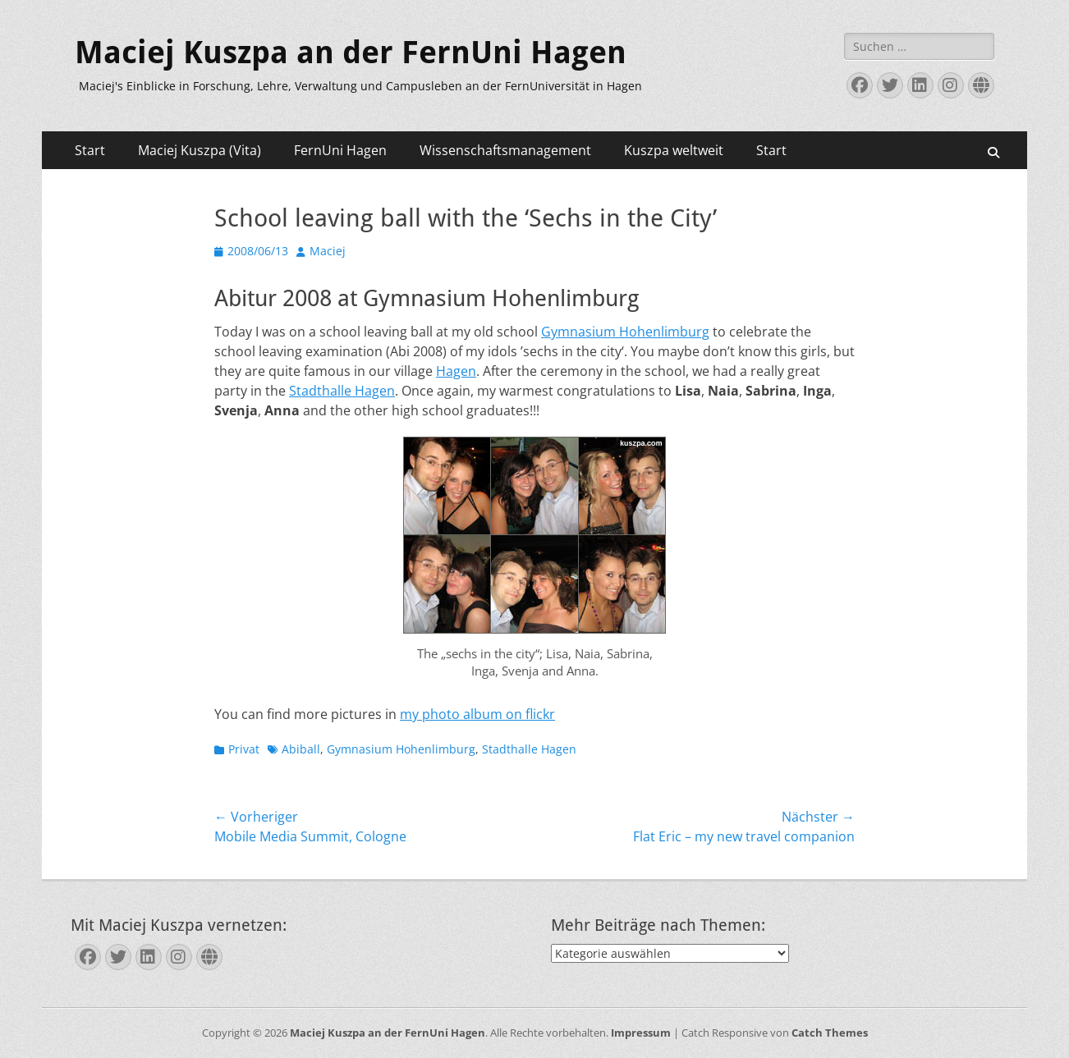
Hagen (456, 371)
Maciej (328, 251)
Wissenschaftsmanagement (505, 150)
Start (90, 150)
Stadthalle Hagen (342, 391)
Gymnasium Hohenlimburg (625, 332)
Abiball (301, 749)
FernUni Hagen (340, 150)
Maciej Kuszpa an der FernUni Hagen (350, 52)
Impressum (641, 1032)
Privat (243, 749)
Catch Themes (829, 1032)
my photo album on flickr (477, 714)
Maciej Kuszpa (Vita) (199, 150)
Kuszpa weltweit (673, 150)
